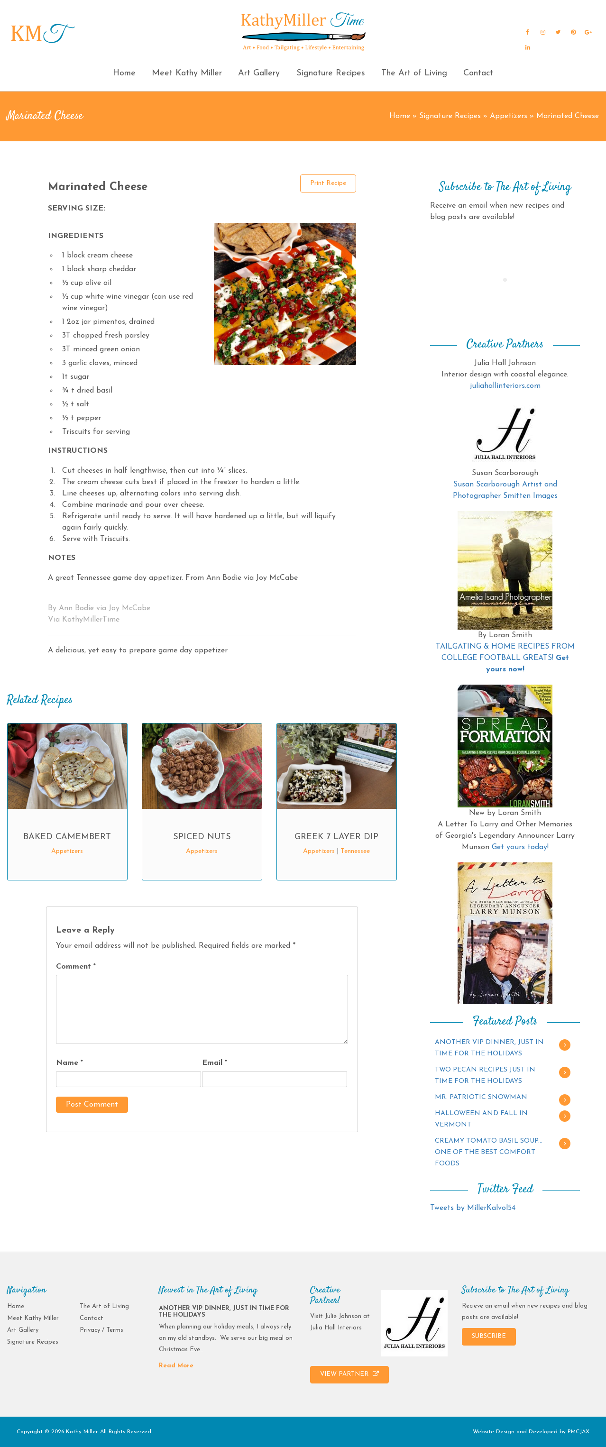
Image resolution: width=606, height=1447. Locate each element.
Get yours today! (520, 847)
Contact (478, 73)
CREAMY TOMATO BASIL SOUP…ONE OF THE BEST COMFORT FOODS (488, 1152)
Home (124, 73)
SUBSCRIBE (489, 1336)
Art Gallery (259, 73)
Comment (76, 967)
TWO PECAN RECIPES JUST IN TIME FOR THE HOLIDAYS (485, 1075)
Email (214, 1063)
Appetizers (508, 116)
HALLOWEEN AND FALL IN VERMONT (481, 1119)
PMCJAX (578, 1432)
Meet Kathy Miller (187, 73)
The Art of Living (414, 73)
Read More (176, 1366)
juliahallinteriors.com (505, 386)
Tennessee (355, 851)
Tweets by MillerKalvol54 (472, 1208)
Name (69, 1063)
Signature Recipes (330, 73)
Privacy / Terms (101, 1330)
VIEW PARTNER (349, 1374)
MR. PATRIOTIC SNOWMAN (481, 1097)
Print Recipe (328, 183)
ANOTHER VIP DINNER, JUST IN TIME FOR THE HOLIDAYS (489, 1048)
